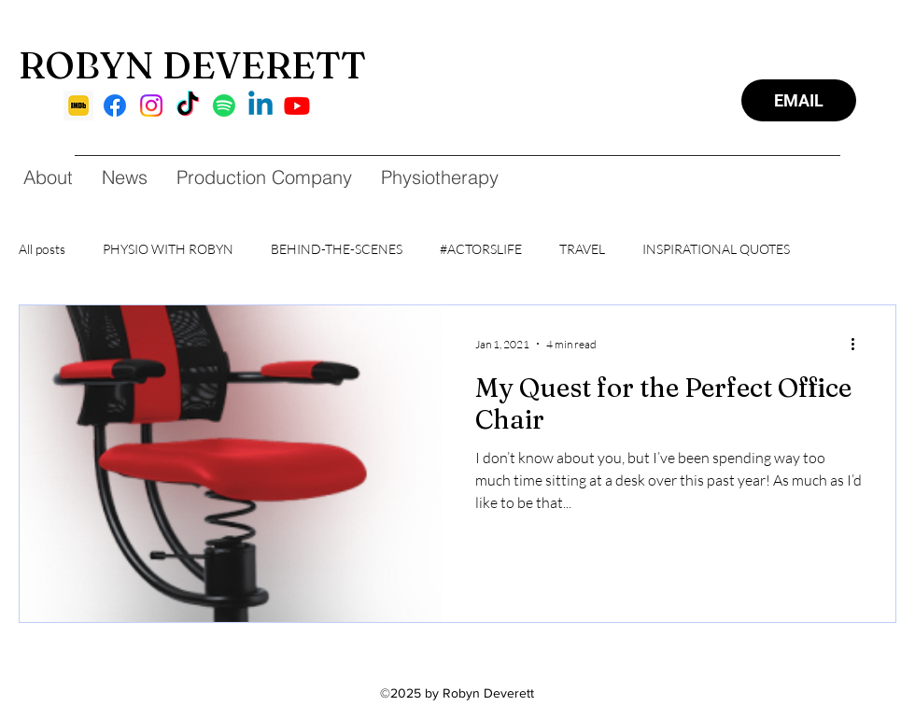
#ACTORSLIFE (481, 249)
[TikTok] (188, 105)
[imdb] (78, 105)
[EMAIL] (798, 100)
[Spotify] (224, 105)
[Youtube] (297, 105)
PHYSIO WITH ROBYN (168, 249)
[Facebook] (115, 105)
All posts (42, 249)
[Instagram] (151, 105)
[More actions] (859, 343)
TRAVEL (582, 249)
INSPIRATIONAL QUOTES (716, 249)
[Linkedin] (260, 105)
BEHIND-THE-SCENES (336, 249)
